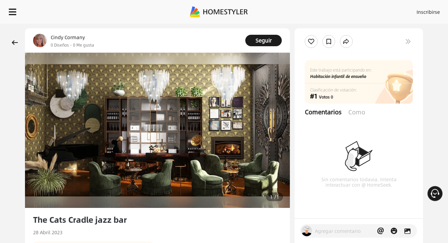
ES (367, 10)
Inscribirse (342, 10)
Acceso (316, 10)
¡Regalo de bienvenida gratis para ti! (289, 28)
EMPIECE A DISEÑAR (412, 10)
